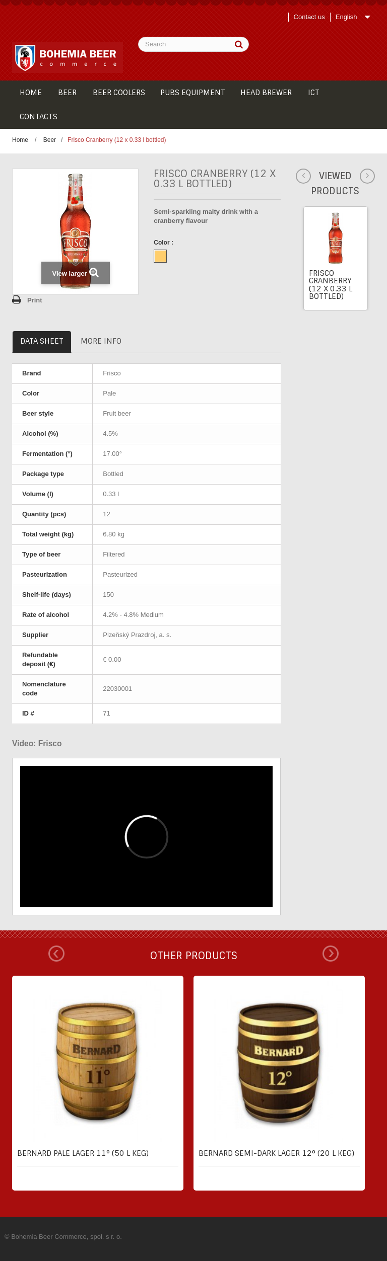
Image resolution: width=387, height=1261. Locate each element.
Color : (164, 242)
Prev (56, 953)
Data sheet (41, 341)
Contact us (309, 17)
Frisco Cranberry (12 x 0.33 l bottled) (330, 284)
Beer (49, 139)
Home (20, 139)
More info (101, 341)
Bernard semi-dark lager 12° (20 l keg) (276, 1153)
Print (34, 300)
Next (330, 953)
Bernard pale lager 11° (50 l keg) (83, 1153)
